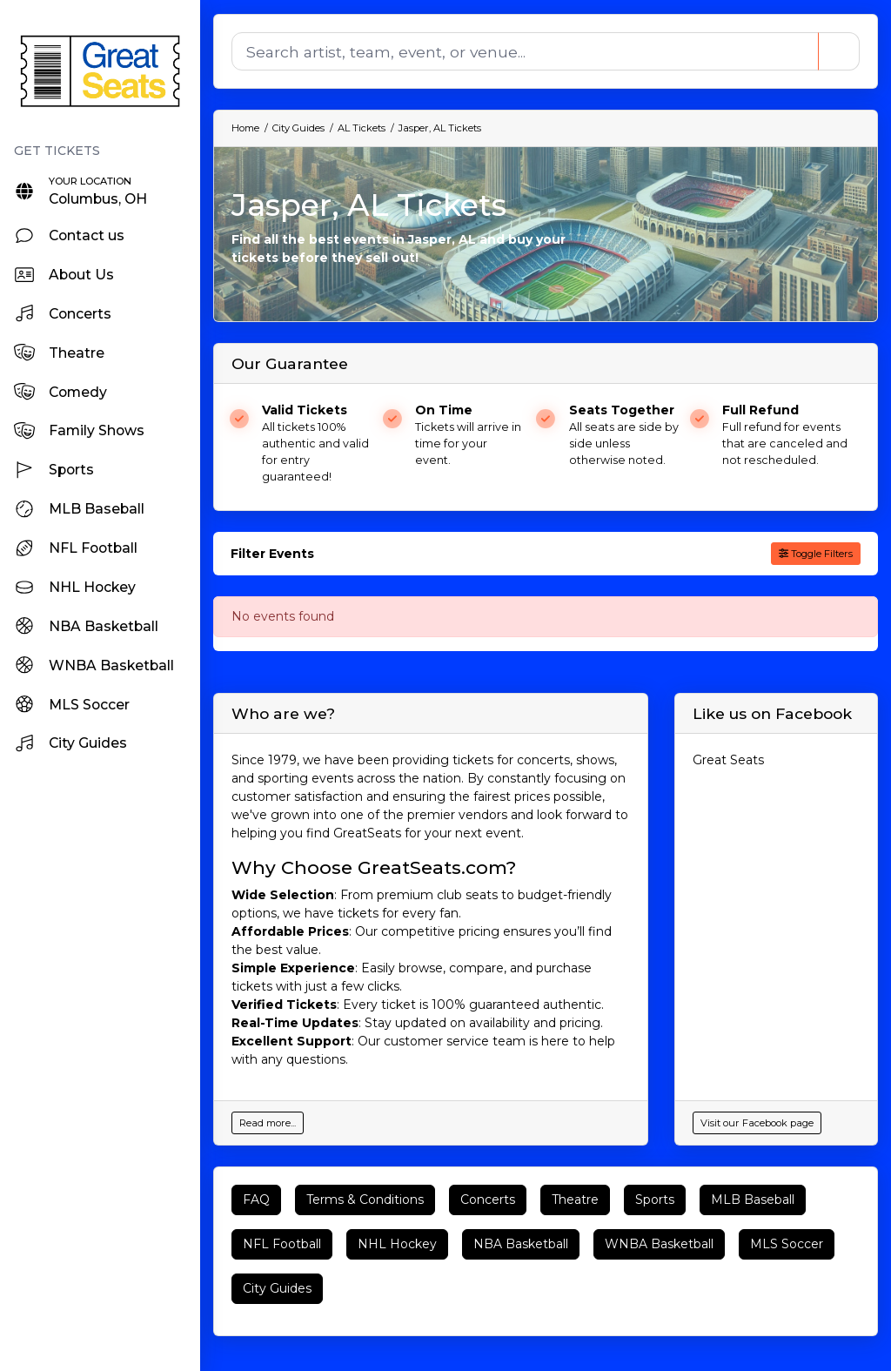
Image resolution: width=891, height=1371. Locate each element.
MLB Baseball (752, 1199)
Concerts (487, 1199)
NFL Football (282, 1244)
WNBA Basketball (659, 1244)
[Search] (523, 51)
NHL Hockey (397, 1244)
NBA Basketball (520, 1244)
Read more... (267, 1123)
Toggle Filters (816, 554)
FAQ (256, 1199)
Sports (654, 1199)
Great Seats (728, 760)
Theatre (575, 1199)
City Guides (277, 1288)
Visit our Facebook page (757, 1123)
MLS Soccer (786, 1244)
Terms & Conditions (365, 1199)
